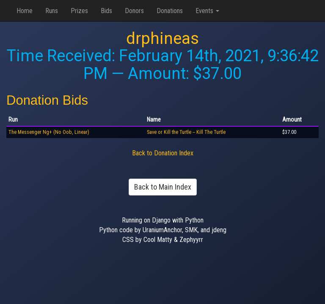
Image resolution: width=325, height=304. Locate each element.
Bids (106, 11)
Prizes (79, 11)
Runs (51, 11)
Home (25, 11)
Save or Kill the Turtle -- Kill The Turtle (186, 132)
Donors (134, 11)
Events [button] (207, 11)
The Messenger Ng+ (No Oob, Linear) (48, 132)
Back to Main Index (162, 186)
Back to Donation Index (162, 153)
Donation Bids (47, 100)
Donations (170, 11)
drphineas (162, 38)
